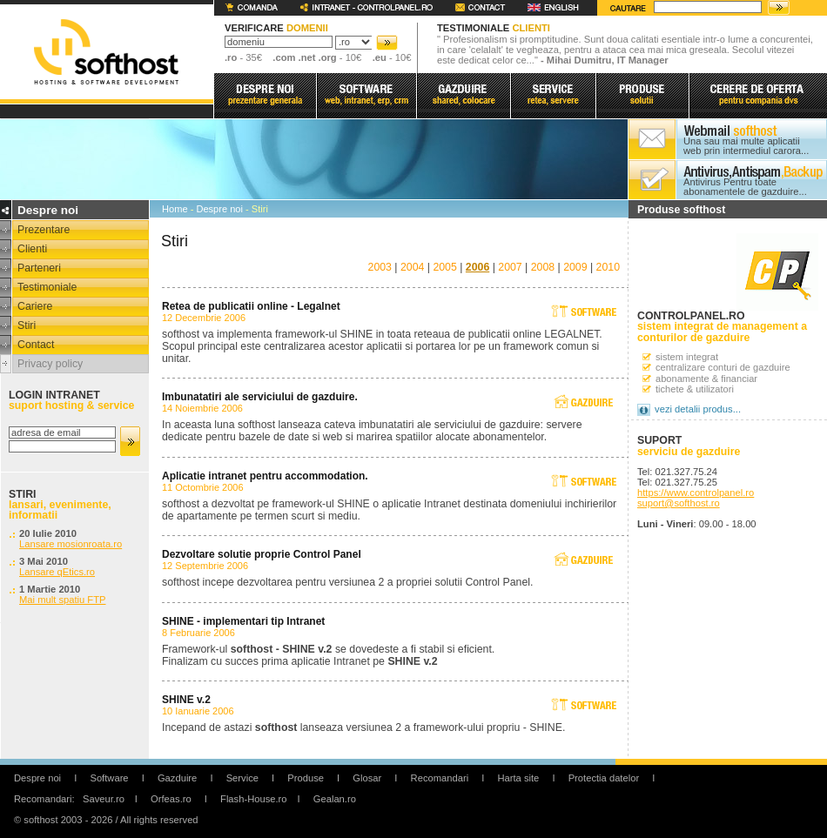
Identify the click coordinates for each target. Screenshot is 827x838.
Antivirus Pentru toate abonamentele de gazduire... (745, 187)
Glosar (367, 778)
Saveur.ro (103, 799)
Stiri (26, 325)
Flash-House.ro (253, 799)
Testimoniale (47, 287)
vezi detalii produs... (698, 409)
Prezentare (43, 230)
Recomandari (440, 778)
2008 (543, 267)
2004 (412, 267)
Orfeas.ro (171, 799)
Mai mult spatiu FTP (62, 599)
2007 (509, 267)
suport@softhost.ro (678, 503)
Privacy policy (50, 364)
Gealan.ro (334, 799)
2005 (444, 267)
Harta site (518, 778)
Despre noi (219, 209)
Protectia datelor (603, 778)
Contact (35, 345)
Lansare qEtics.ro (57, 571)
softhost (106, 52)
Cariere (34, 306)
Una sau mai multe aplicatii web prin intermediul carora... (746, 146)
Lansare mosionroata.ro (70, 544)
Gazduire (177, 778)
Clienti (32, 249)
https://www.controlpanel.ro (695, 492)
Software (109, 778)
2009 (575, 267)
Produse (305, 778)
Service (242, 778)
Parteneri (39, 268)
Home (175, 209)
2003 (380, 267)
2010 (608, 267)
